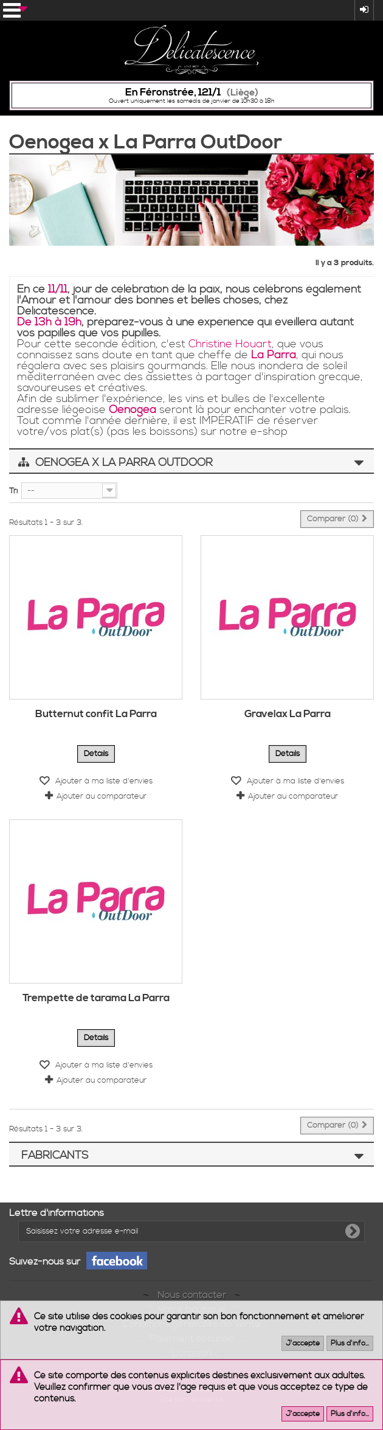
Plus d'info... (350, 1343)
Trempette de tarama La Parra (96, 998)
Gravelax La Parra (287, 714)
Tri (13, 491)
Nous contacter (193, 1295)
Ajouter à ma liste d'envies (103, 781)
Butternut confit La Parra (96, 714)
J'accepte (303, 1343)
